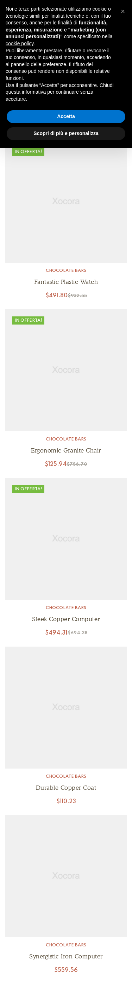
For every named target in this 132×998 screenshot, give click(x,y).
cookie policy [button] (19, 43)
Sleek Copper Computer (66, 619)
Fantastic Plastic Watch (66, 281)
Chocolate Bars (66, 271)
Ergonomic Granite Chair (66, 450)
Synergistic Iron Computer (66, 956)
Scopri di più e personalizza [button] (65, 133)
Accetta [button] (66, 116)
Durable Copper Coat (66, 787)
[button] (122, 11)
